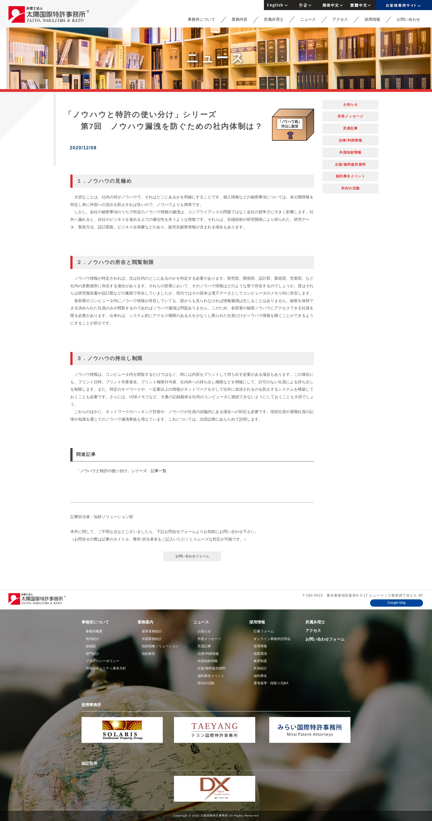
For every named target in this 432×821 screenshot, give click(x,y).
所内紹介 (92, 639)
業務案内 (145, 622)
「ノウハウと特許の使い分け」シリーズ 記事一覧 (121, 471)
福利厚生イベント (350, 176)
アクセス (340, 19)
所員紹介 (260, 668)
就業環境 (260, 654)
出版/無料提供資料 (350, 164)
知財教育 (148, 654)
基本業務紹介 (152, 631)
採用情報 (372, 19)
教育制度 (260, 661)
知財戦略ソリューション (160, 646)
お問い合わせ (408, 19)
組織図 (91, 646)
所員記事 (350, 128)
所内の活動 (350, 188)
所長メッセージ (350, 116)
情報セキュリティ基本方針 (106, 668)
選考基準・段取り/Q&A (271, 683)
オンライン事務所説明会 (272, 639)
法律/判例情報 (350, 140)
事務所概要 (94, 631)
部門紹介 (92, 654)
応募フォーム (264, 631)
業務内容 (239, 19)
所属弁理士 (274, 19)
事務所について (201, 19)
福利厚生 (260, 676)
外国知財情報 (350, 152)
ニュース (308, 19)
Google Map (396, 603)
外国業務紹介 (152, 639)
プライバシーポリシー (102, 661)
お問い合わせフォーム (192, 556)
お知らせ (350, 104)
